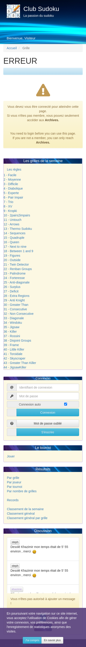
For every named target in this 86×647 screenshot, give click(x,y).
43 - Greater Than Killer (20, 363)
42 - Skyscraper (14, 358)
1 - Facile (10, 175)
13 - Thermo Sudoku (18, 228)
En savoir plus (52, 640)
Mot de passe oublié (48, 423)
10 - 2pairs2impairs (17, 215)
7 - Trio (8, 202)
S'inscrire (47, 432)
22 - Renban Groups (18, 269)
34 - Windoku (13, 322)
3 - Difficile (11, 184)
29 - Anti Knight (14, 300)
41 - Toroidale (13, 354)
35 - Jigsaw (11, 327)
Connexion (47, 412)
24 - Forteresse (14, 278)
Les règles (14, 169)
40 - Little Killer (14, 349)
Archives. (52, 120)
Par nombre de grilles (22, 491)
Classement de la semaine (25, 509)
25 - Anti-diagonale (17, 282)
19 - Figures (12, 255)
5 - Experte (11, 193)
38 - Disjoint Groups (17, 340)
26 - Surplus (12, 287)
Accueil (12, 48)
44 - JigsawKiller (15, 367)
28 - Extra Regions (16, 296)
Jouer (11, 456)
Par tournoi (14, 486)
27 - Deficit (11, 291)
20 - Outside (12, 260)
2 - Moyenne (12, 179)
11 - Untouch (12, 220)
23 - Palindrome (15, 273)
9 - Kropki (10, 211)
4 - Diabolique (13, 188)
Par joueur (14, 482)
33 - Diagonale (14, 318)
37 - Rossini (12, 336)
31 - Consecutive (15, 309)
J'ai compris (32, 640)
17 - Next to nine (15, 246)
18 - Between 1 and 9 (18, 251)
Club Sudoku (41, 8)
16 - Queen (11, 242)
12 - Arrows (11, 224)
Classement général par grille (27, 518)
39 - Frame (11, 345)
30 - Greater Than (16, 305)
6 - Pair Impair (13, 197)
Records (12, 500)
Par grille (13, 478)
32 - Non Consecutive (19, 313)
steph (15, 542)
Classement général (21, 513)
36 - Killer (10, 331)
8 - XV (8, 206)
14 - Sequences (14, 233)
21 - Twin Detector (16, 264)
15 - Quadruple (14, 237)
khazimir (17, 589)
